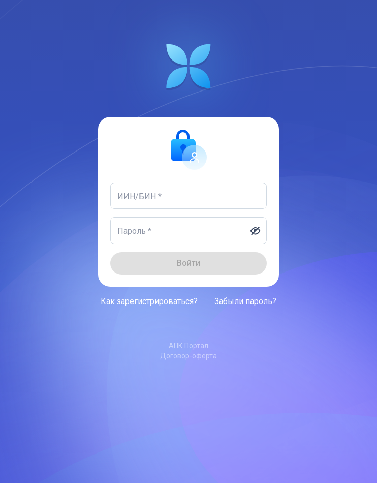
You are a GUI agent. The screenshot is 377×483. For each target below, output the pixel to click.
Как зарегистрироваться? (149, 301)
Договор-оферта (188, 356)
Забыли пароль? (245, 301)
